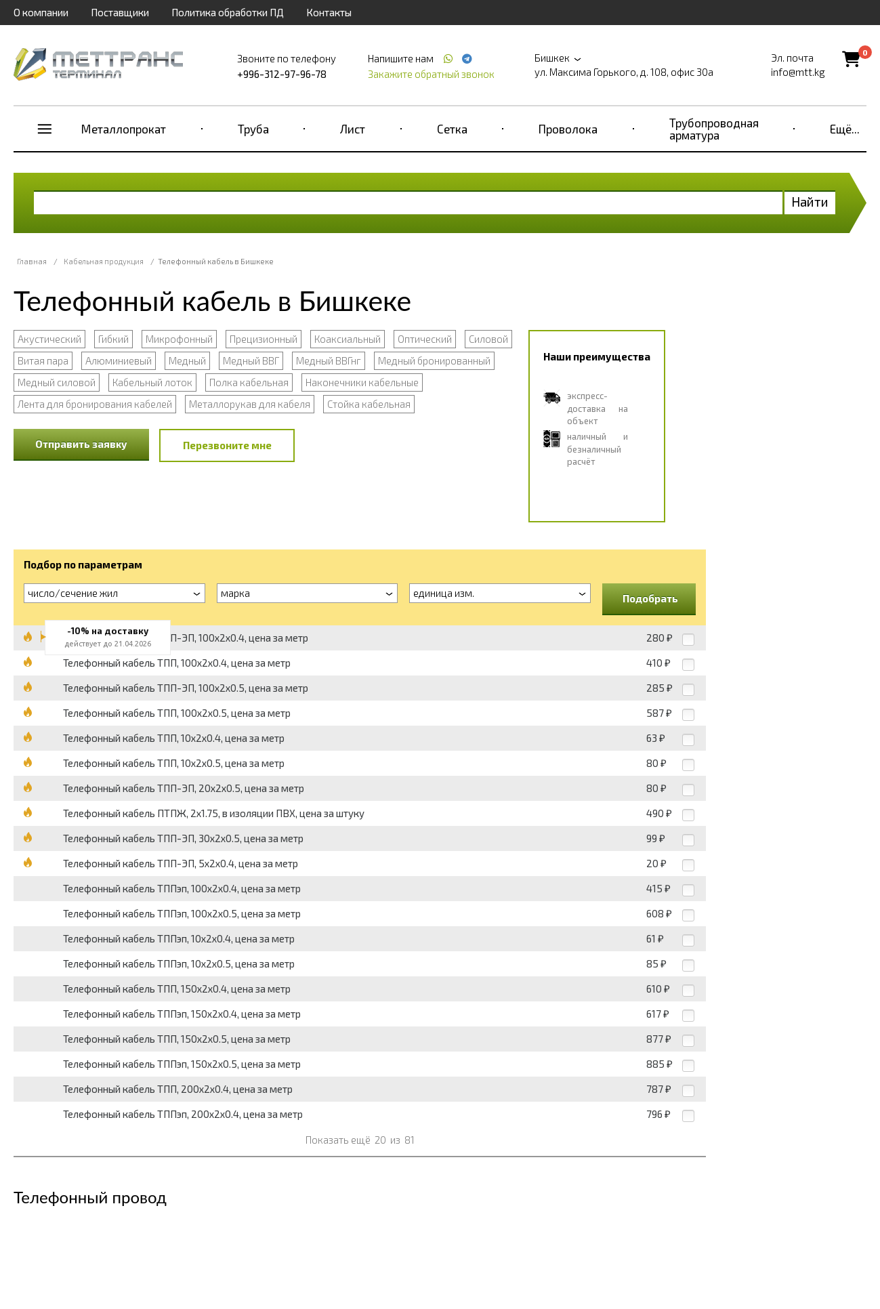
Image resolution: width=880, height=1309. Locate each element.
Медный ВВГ (251, 360)
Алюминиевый (118, 360)
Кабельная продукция (104, 261)
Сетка (452, 129)
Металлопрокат (123, 129)
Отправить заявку (81, 444)
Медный (187, 360)
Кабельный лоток (152, 382)
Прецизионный (263, 339)
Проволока (568, 129)
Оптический (425, 339)
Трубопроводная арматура (714, 129)
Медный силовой (57, 382)
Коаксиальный (347, 339)
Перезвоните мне (227, 445)
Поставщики (120, 12)
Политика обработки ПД (227, 12)
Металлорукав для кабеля (249, 404)
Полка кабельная (249, 382)
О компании (41, 12)
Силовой (488, 339)
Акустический (49, 339)
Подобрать (650, 598)
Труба (253, 129)
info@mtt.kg (798, 72)
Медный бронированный (434, 360)
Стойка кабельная (369, 404)
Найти (810, 201)
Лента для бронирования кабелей (95, 404)
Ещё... (845, 129)
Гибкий (113, 339)
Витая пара (43, 360)
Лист (352, 129)
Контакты (329, 12)
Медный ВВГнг (328, 360)
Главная (32, 261)
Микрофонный (179, 339)
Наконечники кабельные (362, 382)
